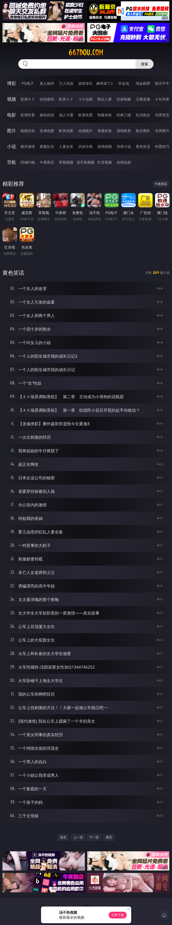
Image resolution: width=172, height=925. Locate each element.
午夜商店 (47, 162)
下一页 (94, 837)
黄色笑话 (143, 146)
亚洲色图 (47, 130)
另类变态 (162, 114)
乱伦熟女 (143, 114)
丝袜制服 (124, 99)
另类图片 (162, 130)
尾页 (109, 837)
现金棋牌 (143, 83)
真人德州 (47, 83)
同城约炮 (28, 162)
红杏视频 (104, 162)
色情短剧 (124, 162)
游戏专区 (85, 83)
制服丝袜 (104, 114)
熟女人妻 (104, 99)
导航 (11, 162)
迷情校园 (104, 146)
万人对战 (66, 83)
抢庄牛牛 (162, 83)
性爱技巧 (162, 146)
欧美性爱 (85, 114)
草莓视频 (66, 162)
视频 (11, 99)
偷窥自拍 (28, 130)
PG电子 (28, 83)
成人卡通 (66, 114)
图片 (11, 131)
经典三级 (124, 114)
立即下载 (117, 915)
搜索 (144, 64)
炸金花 (123, 83)
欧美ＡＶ (66, 99)
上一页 (78, 837)
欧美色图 (66, 130)
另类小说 (124, 146)
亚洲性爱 (28, 114)
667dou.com (86, 52)
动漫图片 (85, 130)
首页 (63, 837)
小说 (11, 146)
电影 (11, 115)
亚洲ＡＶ (28, 99)
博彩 (11, 83)
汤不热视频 (85, 162)
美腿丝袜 (104, 130)
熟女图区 (143, 130)
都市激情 (28, 146)
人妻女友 (66, 146)
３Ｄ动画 (85, 99)
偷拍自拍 (47, 114)
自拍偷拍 (47, 99)
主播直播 (143, 99)
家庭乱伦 (47, 146)
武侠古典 (85, 146)
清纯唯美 (124, 130)
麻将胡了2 (104, 83)
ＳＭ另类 (162, 99)
